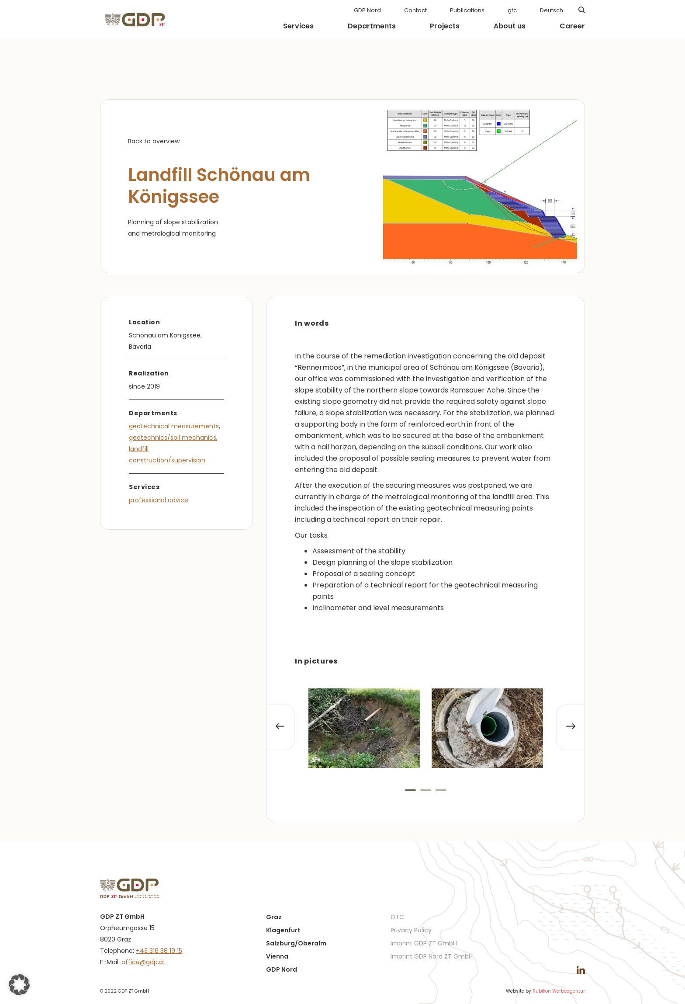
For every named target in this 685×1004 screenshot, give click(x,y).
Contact (415, 10)
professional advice (158, 500)
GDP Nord (367, 10)
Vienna (277, 956)
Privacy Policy (411, 930)
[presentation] (280, 727)
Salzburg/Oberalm (296, 943)
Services (298, 26)
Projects (445, 26)
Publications (467, 10)
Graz (274, 917)
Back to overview (154, 141)
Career (572, 26)
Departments (372, 26)
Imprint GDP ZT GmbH (424, 943)
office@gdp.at (143, 962)
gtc (512, 10)
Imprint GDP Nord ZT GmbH (432, 956)
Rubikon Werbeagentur (559, 991)
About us (510, 26)
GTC (397, 917)
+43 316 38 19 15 (159, 950)
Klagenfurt (283, 930)
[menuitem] (551, 10)
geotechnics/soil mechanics (172, 437)
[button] (410, 790)
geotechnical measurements (174, 426)
